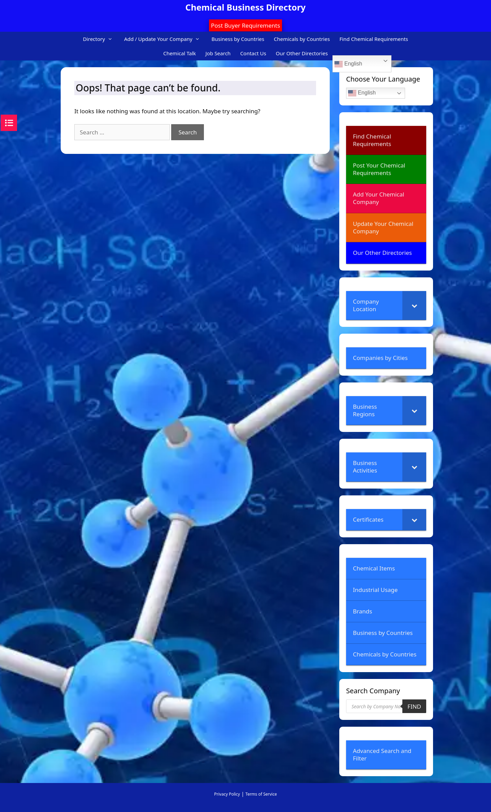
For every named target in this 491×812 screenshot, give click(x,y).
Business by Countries (237, 38)
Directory (101, 39)
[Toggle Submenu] (414, 305)
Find (414, 706)
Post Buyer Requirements (245, 25)
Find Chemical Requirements (373, 38)
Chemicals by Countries (302, 38)
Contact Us (253, 53)
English (348, 64)
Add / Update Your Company (165, 39)
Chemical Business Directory (245, 7)
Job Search (218, 53)
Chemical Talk (179, 53)
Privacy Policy (227, 794)
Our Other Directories (302, 53)
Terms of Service (261, 794)
